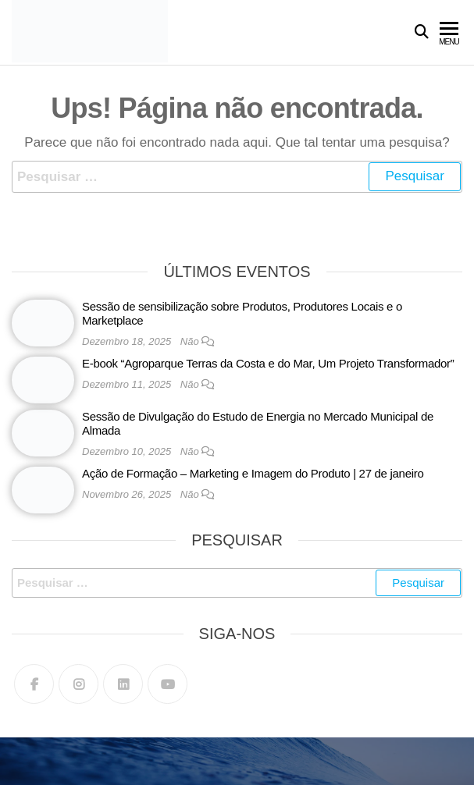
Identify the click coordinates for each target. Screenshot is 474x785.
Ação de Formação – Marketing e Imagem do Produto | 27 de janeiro (252, 473)
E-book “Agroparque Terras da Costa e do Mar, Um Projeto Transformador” (268, 363)
